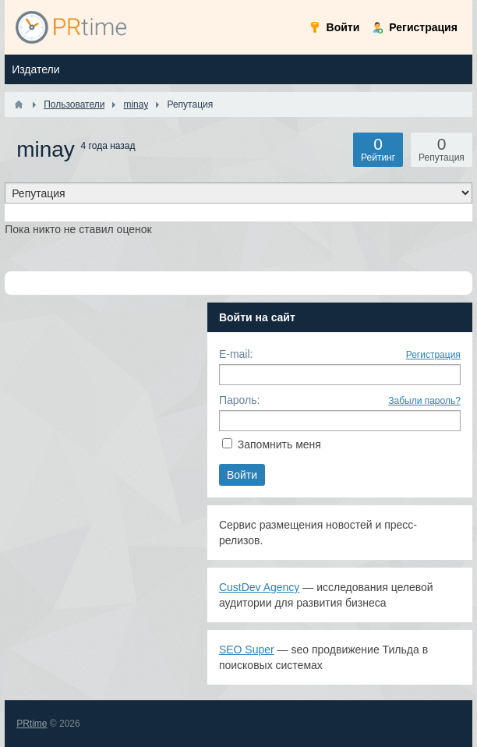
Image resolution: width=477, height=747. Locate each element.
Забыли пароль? (424, 400)
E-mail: (236, 354)
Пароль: (239, 400)
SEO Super (246, 649)
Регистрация (433, 354)
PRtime (31, 723)
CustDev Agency (259, 587)
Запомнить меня (279, 444)
